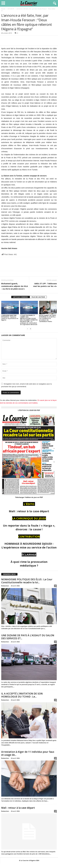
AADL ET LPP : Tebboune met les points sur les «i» (45, 284)
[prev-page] (27, 328)
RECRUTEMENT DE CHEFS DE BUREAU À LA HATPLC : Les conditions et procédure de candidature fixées (47, 318)
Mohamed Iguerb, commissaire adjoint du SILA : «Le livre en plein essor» (14, 286)
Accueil (3, 9)
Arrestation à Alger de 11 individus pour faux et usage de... (27, 753)
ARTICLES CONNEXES (20, 297)
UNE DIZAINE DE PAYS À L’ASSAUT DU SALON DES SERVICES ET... (27, 637)
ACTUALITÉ (11, 9)
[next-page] (30, 328)
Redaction (5, 586)
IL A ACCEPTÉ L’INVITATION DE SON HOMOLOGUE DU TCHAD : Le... (22, 695)
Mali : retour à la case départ (18, 807)
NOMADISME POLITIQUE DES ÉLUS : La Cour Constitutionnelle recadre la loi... (26, 581)
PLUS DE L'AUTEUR (38, 297)
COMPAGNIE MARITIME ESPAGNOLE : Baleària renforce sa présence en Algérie (9, 317)
